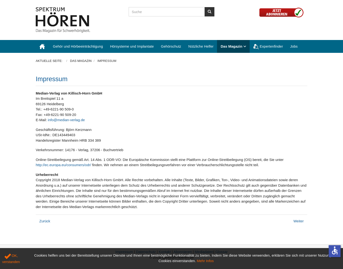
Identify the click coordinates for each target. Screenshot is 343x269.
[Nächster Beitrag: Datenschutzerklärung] (298, 221)
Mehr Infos (205, 261)
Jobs (294, 46)
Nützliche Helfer (201, 46)
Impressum (52, 79)
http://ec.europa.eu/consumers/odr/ (63, 165)
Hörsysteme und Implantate (132, 46)
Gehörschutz (171, 46)
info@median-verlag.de (66, 120)
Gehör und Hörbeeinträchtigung (78, 46)
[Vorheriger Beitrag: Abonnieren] (45, 221)
